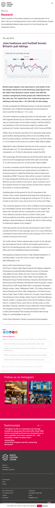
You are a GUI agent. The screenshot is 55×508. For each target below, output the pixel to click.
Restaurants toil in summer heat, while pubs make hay (20, 371)
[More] (16, 332)
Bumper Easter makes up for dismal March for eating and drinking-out (25, 349)
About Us (4, 465)
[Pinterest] (13, 332)
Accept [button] (39, 505)
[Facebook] (4, 332)
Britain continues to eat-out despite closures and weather (25, 355)
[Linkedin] (10, 332)
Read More (45, 506)
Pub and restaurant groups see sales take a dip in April (24, 344)
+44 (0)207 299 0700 (35, 493)
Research (7, 14)
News (4, 10)
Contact (4, 484)
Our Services (5, 467)
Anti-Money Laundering (8, 469)
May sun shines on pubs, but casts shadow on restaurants (24, 339)
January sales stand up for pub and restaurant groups (24, 360)
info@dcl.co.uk (33, 497)
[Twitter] (7, 332)
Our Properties (6, 479)
